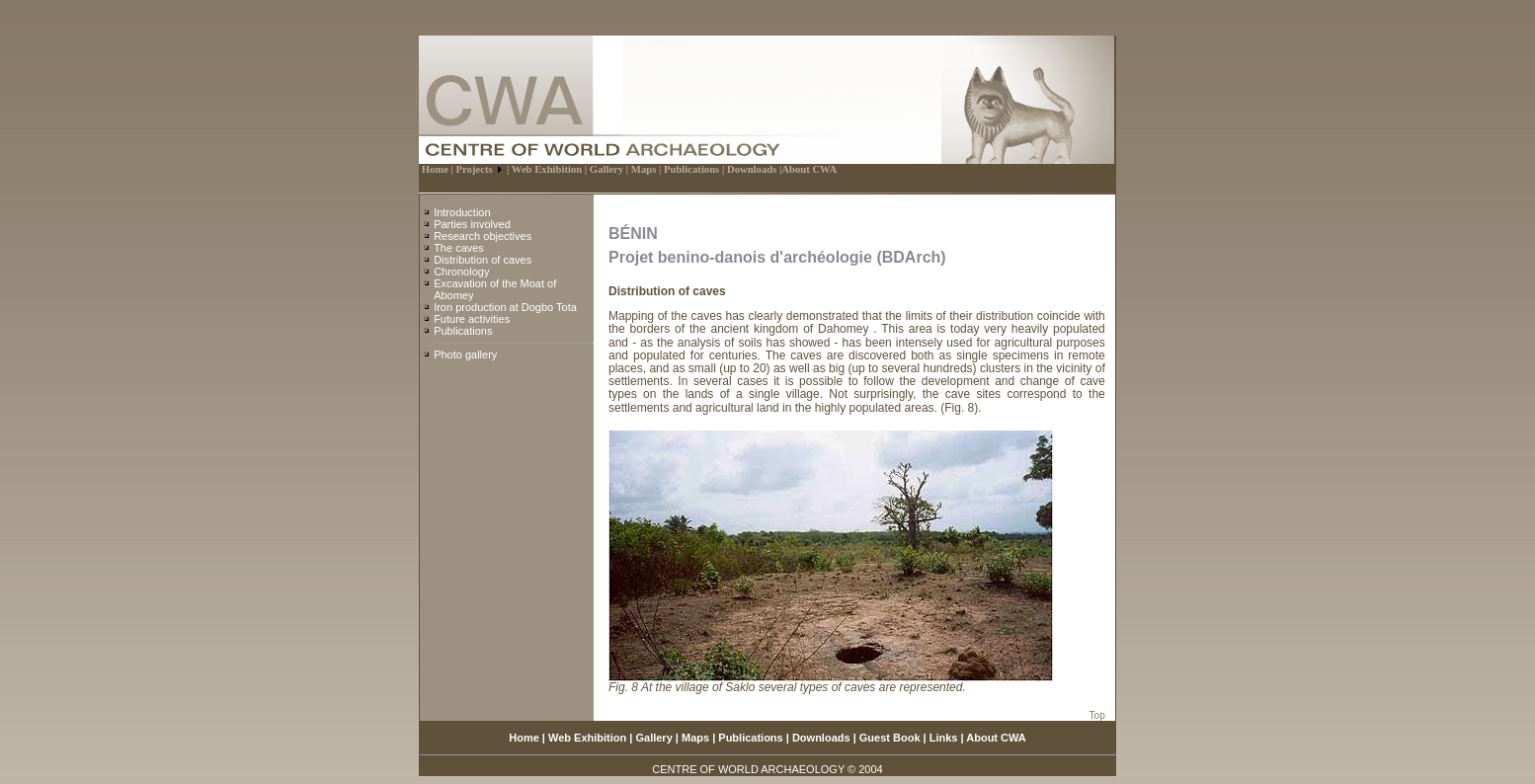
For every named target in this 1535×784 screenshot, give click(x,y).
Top (1097, 715)
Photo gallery (465, 354)
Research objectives (482, 236)
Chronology (461, 271)
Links (943, 738)
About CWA (995, 738)
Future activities (472, 319)
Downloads (821, 738)
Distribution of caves (482, 260)
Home (524, 738)
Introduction (462, 212)
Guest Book (890, 738)
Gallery (653, 738)
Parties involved (472, 224)
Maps (695, 738)
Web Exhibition (587, 738)
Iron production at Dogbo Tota (505, 307)
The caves (459, 248)
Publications (463, 331)
